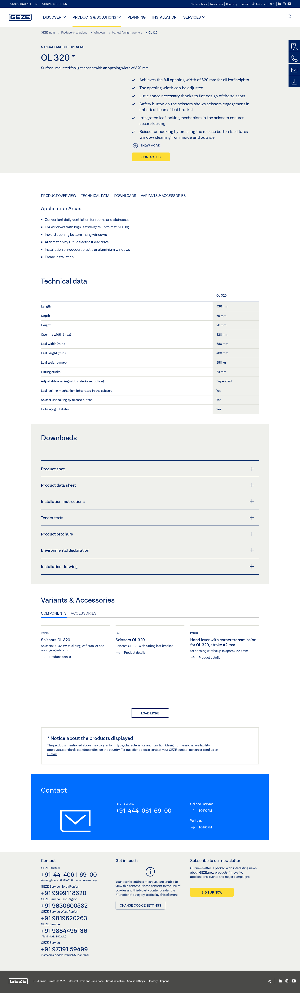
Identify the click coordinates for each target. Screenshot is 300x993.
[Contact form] (294, 70)
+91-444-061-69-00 (143, 810)
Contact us (151, 157)
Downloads (125, 196)
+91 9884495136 (64, 930)
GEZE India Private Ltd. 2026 (49, 980)
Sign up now (212, 892)
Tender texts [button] (147, 517)
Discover (52, 17)
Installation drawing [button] (147, 566)
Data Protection (115, 980)
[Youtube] (289, 4)
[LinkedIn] (279, 4)
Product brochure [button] (147, 534)
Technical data (95, 196)
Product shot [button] (147, 469)
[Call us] (294, 58)
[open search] (289, 16)
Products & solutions (94, 17)
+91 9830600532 (64, 905)
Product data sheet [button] (147, 485)
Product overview (58, 196)
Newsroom (216, 4)
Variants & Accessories (163, 196)
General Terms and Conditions (86, 980)
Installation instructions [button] (147, 501)
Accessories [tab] (84, 613)
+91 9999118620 (63, 892)
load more (150, 713)
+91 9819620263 (64, 917)
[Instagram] (284, 4)
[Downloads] (294, 82)
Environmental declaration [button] (147, 550)
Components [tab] (54, 613)
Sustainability (199, 4)
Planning (136, 17)
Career (244, 4)
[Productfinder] (294, 47)
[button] (258, 4)
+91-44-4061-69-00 (69, 874)
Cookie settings (136, 980)
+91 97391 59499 (64, 948)
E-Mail (52, 754)
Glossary (153, 980)
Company (231, 4)
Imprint (164, 980)
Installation (164, 17)
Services (192, 17)
